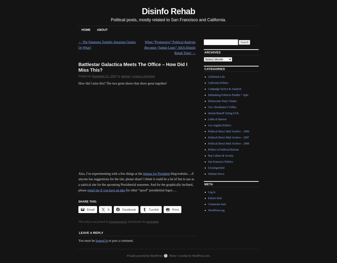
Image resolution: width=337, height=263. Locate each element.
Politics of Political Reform (223, 149)
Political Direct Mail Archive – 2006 (228, 131)
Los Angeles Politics (219, 125)
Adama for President (156, 173)
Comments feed (217, 204)
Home (86, 30)
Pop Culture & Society (221, 155)
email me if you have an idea (106, 190)
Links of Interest (217, 119)
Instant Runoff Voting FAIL (223, 113)
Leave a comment (143, 76)
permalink (152, 221)
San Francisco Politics (220, 161)
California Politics (218, 82)
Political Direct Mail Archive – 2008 (228, 143)
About (102, 30)
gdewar (125, 76)
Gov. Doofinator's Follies (222, 107)
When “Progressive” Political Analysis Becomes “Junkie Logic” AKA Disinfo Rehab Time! (170, 47)
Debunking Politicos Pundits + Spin (228, 95)
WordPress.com (200, 255)
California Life (216, 76)
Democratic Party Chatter (222, 101)
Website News (216, 173)
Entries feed (215, 198)
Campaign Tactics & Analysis (225, 89)
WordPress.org (216, 210)
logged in (102, 240)
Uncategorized (118, 221)
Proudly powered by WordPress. (145, 255)
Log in (212, 192)
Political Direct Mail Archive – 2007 (228, 137)
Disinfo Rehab (168, 11)
